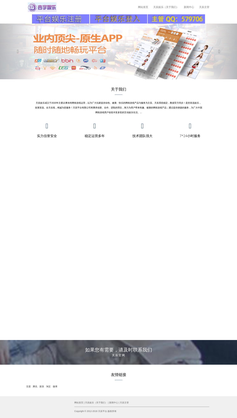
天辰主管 (204, 7)
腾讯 (35, 386)
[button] (17, 51)
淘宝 (48, 386)
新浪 (41, 386)
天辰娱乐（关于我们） (166, 7)
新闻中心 (189, 7)
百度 (28, 386)
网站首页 (143, 7)
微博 (55, 386)
